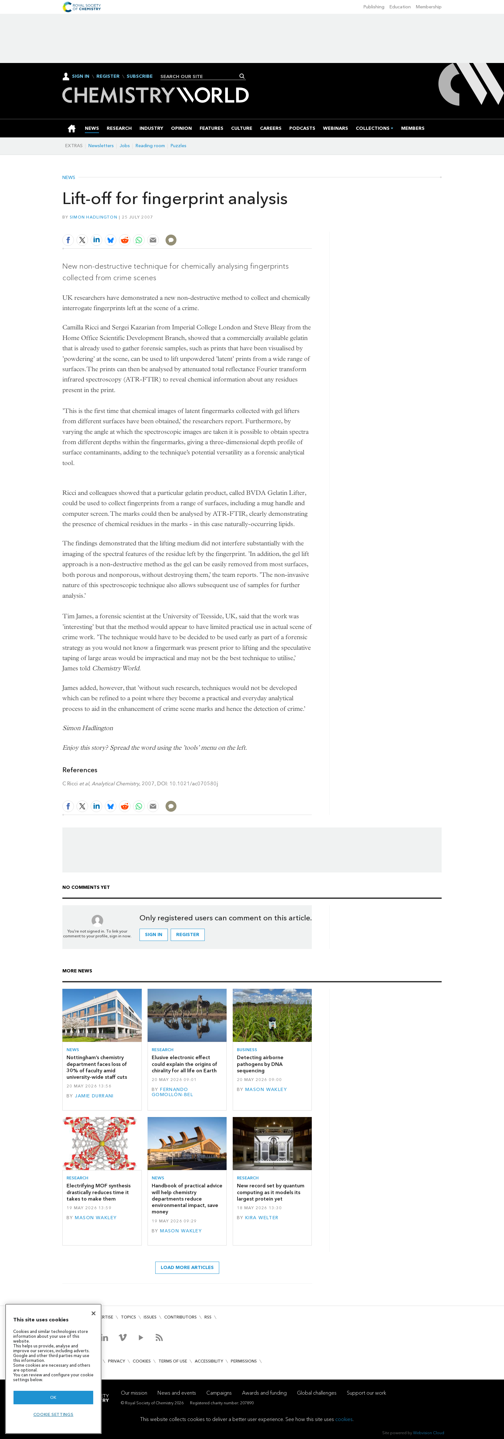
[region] (53, 1369)
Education (400, 7)
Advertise (102, 1317)
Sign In (80, 76)
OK (53, 1397)
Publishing (374, 7)
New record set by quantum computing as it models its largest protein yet (270, 1192)
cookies (344, 1419)
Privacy (116, 1361)
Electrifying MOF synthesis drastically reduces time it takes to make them (98, 1192)
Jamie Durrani (94, 1096)
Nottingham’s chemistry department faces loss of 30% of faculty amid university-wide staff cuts (97, 1067)
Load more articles (187, 1267)
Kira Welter (262, 1217)
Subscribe (140, 76)
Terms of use (172, 1361)
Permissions (244, 1361)
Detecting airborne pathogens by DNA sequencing (260, 1064)
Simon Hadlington (93, 217)
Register (108, 76)
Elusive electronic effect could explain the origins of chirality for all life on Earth (184, 1064)
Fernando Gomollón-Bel (172, 1092)
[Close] (93, 1313)
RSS (208, 1317)
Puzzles (178, 145)
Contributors (180, 1317)
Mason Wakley (266, 1089)
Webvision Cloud (428, 1432)
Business (247, 1049)
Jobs (125, 145)
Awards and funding (264, 1393)
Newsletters (101, 145)
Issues (150, 1317)
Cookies (142, 1361)
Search (242, 76)
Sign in (153, 934)
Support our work (366, 1393)
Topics (128, 1317)
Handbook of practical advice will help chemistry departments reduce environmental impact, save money (187, 1199)
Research (163, 1049)
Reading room (150, 145)
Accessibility (209, 1361)
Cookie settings (53, 1414)
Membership (429, 7)
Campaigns (219, 1393)
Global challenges (317, 1393)
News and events (177, 1393)
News (68, 177)
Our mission (134, 1393)
